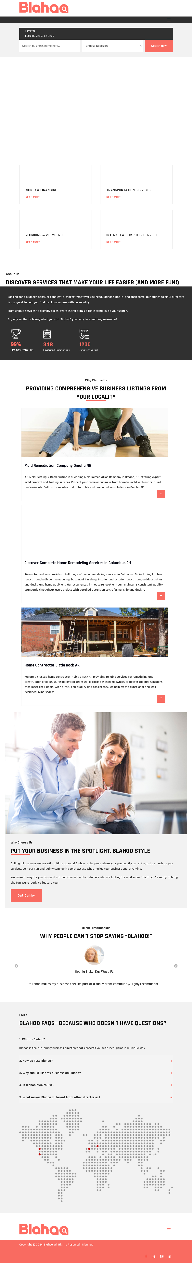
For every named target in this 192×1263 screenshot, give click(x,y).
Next (176, 966)
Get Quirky (26, 895)
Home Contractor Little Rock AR (52, 665)
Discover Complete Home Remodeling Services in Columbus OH (77, 562)
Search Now (159, 46)
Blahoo (48, 1245)
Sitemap (87, 1245)
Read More (32, 197)
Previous (16, 966)
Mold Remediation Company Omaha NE (57, 465)
